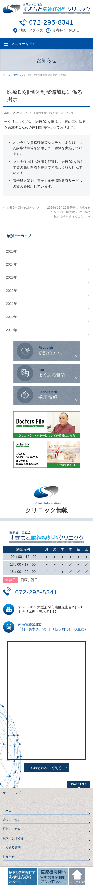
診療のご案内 (12, 820)
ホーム (7, 810)
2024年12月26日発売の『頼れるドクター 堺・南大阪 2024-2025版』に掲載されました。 (68, 212)
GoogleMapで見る (46, 768)
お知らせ (9, 856)
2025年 (11, 251)
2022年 (11, 291)
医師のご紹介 (12, 829)
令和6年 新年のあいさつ (21, 207)
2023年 (11, 277)
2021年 (11, 304)
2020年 (11, 317)
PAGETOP (79, 784)
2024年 (11, 264)
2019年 (11, 330)
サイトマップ (12, 793)
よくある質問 (12, 847)
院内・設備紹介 (13, 838)
